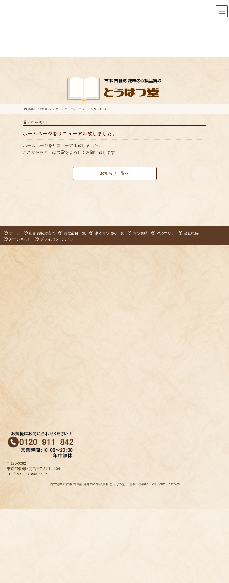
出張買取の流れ (42, 233)
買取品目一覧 (75, 233)
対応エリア (166, 233)
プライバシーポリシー (58, 239)
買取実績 (140, 233)
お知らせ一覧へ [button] (114, 173)
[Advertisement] (51, 331)
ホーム (14, 233)
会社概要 (191, 233)
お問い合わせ (20, 239)
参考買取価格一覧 (109, 233)
